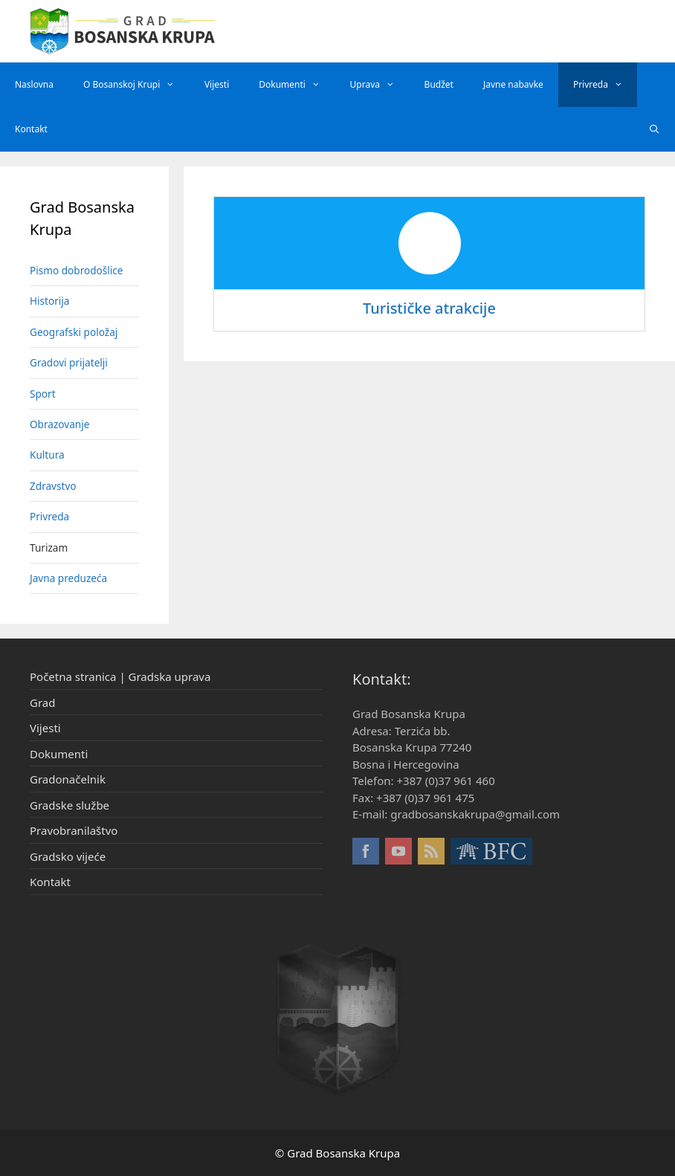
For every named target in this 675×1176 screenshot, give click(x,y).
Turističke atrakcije (429, 308)
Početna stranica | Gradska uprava (120, 676)
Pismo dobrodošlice (76, 270)
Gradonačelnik (68, 779)
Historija (49, 301)
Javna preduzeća (68, 578)
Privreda (605, 84)
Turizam (49, 547)
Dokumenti (297, 84)
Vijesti (216, 84)
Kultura (47, 455)
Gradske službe (69, 805)
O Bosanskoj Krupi (136, 84)
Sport (43, 394)
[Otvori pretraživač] (654, 129)
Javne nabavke (513, 84)
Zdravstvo (53, 486)
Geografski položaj (73, 332)
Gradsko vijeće (68, 856)
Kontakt (31, 129)
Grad (42, 702)
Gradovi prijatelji (69, 362)
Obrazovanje (59, 424)
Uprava (380, 84)
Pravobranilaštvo (73, 830)
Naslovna (34, 84)
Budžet (438, 84)
